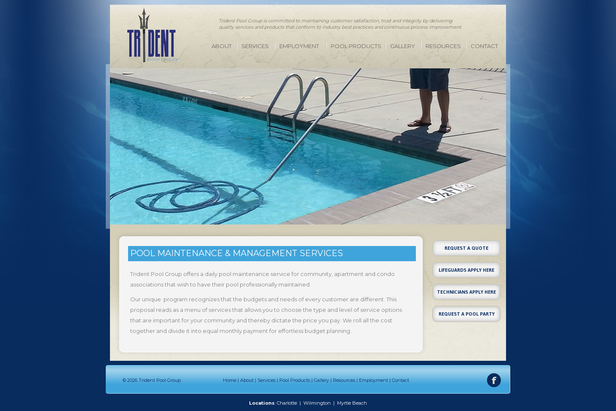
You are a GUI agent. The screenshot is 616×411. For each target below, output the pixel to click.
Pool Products (356, 46)
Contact (484, 46)
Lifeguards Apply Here (466, 270)
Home (229, 380)
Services (255, 46)
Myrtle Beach (352, 403)
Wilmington (317, 403)
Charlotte (287, 403)
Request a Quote (466, 248)
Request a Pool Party (467, 314)
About (222, 46)
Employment (299, 46)
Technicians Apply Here (466, 292)
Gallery (402, 46)
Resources (443, 46)
